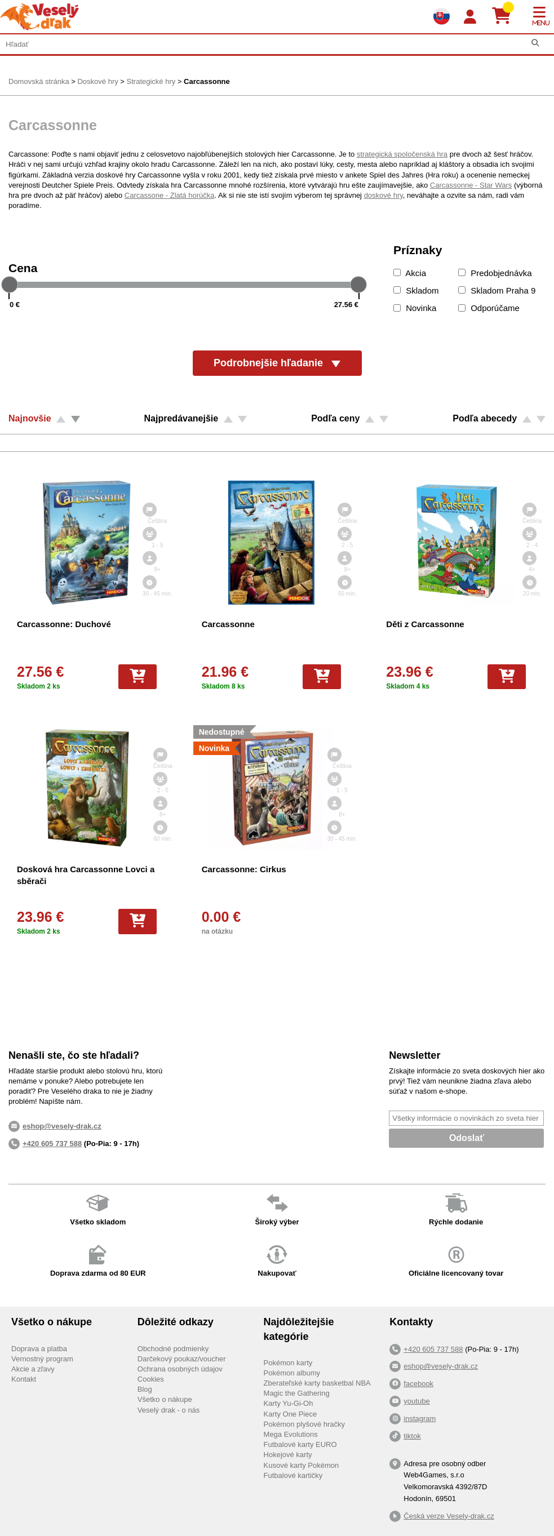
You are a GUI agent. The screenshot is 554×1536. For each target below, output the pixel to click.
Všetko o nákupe (165, 1399)
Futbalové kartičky (293, 1475)
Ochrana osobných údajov (180, 1369)
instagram (420, 1418)
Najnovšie (29, 418)
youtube (416, 1401)
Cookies (151, 1379)
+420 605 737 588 (52, 1143)
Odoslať (466, 1138)
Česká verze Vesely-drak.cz (449, 1516)
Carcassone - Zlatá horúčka (170, 195)
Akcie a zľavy (33, 1369)
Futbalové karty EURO (300, 1444)
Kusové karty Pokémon (301, 1465)
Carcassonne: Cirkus (244, 869)
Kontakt (23, 1379)
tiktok (412, 1436)
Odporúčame (489, 308)
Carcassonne (207, 81)
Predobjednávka (495, 273)
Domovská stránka (38, 81)
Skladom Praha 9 (496, 290)
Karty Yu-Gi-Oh (288, 1403)
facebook (418, 1383)
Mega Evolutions (291, 1434)
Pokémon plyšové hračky (304, 1424)
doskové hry (383, 195)
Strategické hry (151, 81)
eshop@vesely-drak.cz (441, 1366)
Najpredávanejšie (181, 418)
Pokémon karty (288, 1363)
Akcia (409, 273)
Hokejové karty (288, 1454)
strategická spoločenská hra (402, 154)
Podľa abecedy (485, 418)
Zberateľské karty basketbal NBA (317, 1383)
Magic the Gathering (297, 1393)
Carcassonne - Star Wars (471, 185)
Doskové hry (97, 81)
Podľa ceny (335, 418)
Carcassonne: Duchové (64, 624)
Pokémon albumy (292, 1373)
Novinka (414, 308)
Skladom (416, 290)
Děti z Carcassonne (425, 624)
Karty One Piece (290, 1414)
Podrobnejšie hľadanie (277, 363)
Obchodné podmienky (173, 1348)
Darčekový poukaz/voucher (182, 1359)
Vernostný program (42, 1359)
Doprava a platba (39, 1348)
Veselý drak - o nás (169, 1410)
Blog (145, 1389)
